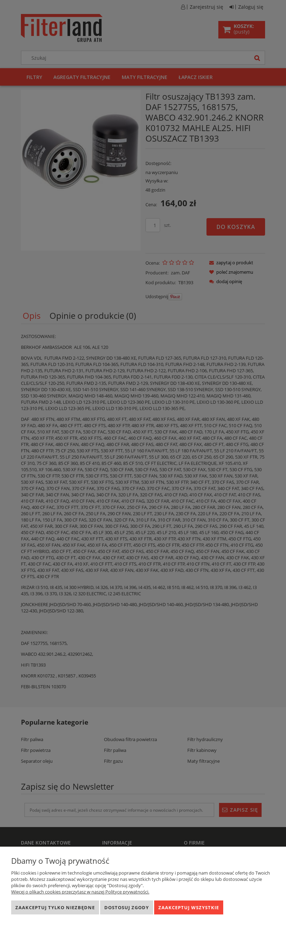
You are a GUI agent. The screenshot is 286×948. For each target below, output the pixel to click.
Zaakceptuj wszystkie (188, 907)
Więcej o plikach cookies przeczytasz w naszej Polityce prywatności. (80, 892)
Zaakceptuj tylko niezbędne (55, 907)
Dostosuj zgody (126, 907)
